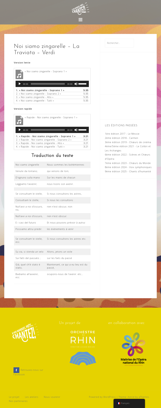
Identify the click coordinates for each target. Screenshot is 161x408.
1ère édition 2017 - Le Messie (122, 133)
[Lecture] (19, 83)
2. (38, 93)
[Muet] (76, 83)
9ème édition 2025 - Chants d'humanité (128, 171)
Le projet (14, 396)
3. (34, 97)
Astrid (131, 396)
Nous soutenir (52, 396)
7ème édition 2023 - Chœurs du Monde (128, 163)
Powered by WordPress (102, 396)
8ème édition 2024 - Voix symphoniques (128, 167)
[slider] (48, 84)
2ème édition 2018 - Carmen (121, 137)
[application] (52, 84)
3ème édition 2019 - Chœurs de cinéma (128, 142)
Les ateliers (31, 396)
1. (40, 90)
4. (35, 100)
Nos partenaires (18, 401)
